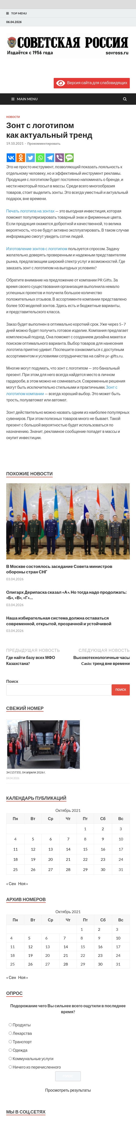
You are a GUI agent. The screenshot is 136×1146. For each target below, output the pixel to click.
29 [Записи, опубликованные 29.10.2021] (85, 869)
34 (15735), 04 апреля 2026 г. (26, 772)
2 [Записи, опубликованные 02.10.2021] (103, 828)
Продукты (22, 1024)
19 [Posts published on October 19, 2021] (30, 955)
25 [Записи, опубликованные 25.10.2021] (15, 869)
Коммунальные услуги (33, 1058)
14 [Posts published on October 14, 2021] (65, 946)
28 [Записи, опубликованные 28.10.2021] (68, 869)
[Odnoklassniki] (20, 157)
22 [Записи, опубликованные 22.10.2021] (85, 859)
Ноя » (23, 883)
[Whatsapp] (40, 157)
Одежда (20, 1050)
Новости (13, 117)
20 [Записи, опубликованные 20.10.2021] (50, 859)
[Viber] (59, 157)
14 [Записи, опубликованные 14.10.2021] (68, 849)
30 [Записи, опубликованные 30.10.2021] (103, 869)
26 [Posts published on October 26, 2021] (30, 964)
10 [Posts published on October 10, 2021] (118, 938)
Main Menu (27, 99)
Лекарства (22, 1033)
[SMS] (69, 157)
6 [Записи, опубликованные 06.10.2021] (50, 838)
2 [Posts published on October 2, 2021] (99, 929)
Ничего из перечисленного (37, 1067)
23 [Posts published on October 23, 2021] (100, 955)
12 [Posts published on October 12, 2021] (30, 946)
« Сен (11, 883)
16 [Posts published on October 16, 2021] (100, 946)
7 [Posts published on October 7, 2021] (64, 938)
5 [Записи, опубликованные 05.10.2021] (33, 838)
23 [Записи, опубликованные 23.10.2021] (103, 859)
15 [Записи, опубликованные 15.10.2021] (85, 849)
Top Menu (19, 13)
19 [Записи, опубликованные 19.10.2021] (33, 859)
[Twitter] (30, 157)
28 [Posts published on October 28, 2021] (65, 964)
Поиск (12, 681)
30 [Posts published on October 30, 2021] (100, 964)
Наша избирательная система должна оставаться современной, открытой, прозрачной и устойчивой (58, 620)
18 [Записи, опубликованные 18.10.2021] (15, 859)
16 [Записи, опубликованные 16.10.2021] (103, 849)
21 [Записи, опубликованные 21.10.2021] (68, 859)
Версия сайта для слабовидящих (91, 82)
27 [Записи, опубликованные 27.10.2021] (50, 869)
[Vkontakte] (11, 157)
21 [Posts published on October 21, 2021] (65, 955)
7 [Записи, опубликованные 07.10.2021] (68, 838)
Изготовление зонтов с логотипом (36, 248)
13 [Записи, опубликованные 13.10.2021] (50, 849)
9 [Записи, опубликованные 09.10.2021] (103, 838)
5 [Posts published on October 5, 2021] (29, 938)
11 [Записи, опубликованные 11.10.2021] (15, 849)
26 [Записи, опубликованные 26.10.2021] (33, 869)
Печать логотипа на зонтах (30, 210)
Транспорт (22, 1041)
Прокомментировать (43, 143)
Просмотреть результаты (68, 1090)
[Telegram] (49, 157)
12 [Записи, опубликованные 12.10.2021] (33, 849)
